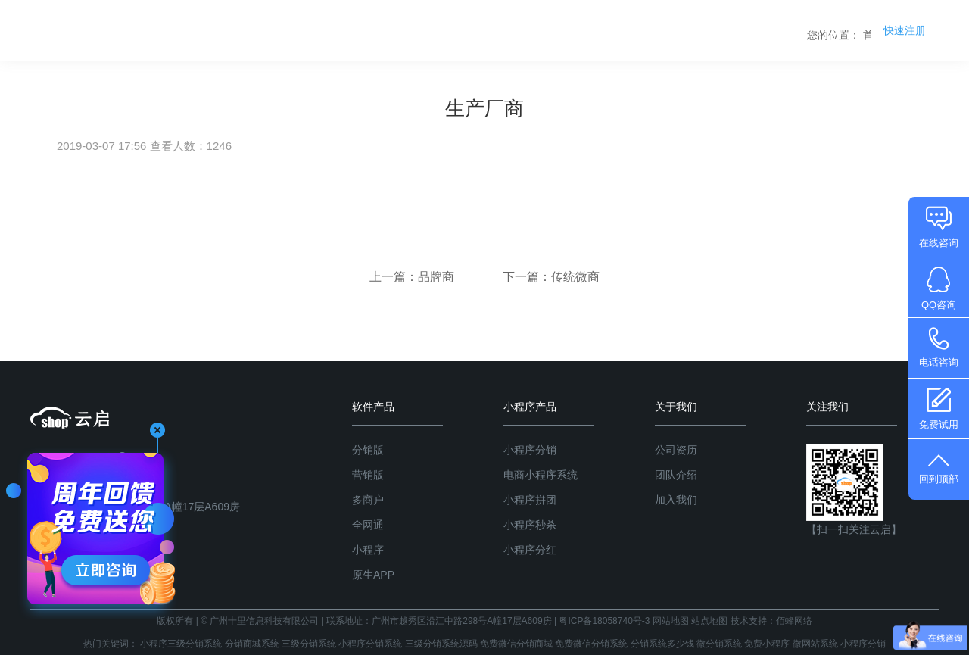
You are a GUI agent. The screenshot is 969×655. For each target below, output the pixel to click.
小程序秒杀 (529, 525)
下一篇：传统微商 (551, 276)
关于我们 (825, 29)
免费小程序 (767, 643)
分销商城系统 (252, 643)
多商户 (368, 500)
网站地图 (671, 621)
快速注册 (904, 30)
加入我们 (676, 500)
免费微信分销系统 (591, 643)
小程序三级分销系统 (181, 643)
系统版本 (685, 29)
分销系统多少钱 (662, 643)
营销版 (368, 475)
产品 (620, 29)
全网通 (368, 525)
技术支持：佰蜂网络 (771, 621)
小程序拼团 (529, 500)
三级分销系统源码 (441, 643)
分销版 (368, 450)
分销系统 (556, 29)
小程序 (368, 550)
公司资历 (676, 450)
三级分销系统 (309, 643)
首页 (492, 29)
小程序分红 (529, 550)
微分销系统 (719, 643)
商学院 (755, 29)
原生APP (373, 575)
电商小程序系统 (540, 475)
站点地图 (709, 621)
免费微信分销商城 (516, 643)
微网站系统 (815, 643)
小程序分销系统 (370, 643)
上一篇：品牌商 (413, 276)
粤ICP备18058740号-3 (604, 621)
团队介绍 (676, 475)
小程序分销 (529, 450)
